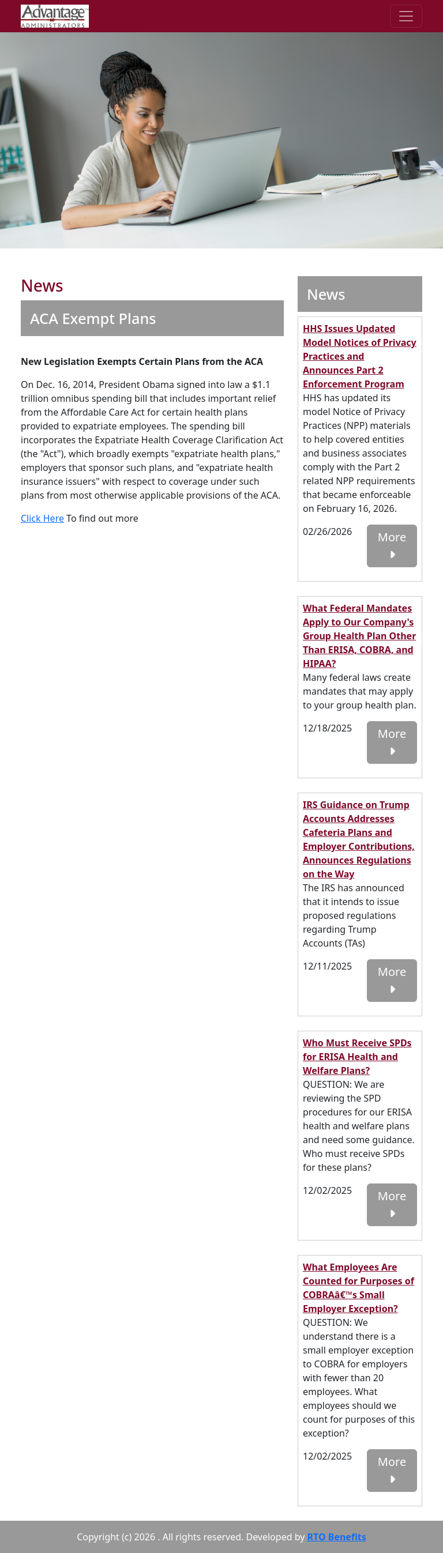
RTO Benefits (336, 1537)
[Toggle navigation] (406, 16)
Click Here (42, 518)
